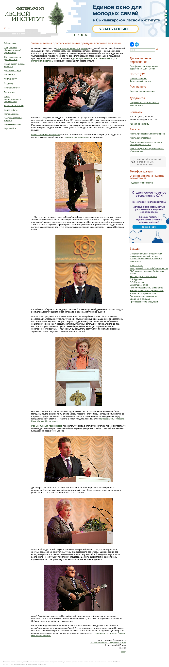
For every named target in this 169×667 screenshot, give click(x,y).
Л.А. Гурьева (136, 279)
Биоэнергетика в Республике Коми (147, 290)
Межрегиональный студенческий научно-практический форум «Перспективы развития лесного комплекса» (146, 257)
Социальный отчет (139, 285)
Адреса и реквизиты (140, 124)
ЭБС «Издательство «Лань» (143, 276)
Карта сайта (10, 128)
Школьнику (9, 74)
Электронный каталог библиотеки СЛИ (149, 268)
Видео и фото (10, 110)
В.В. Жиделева (137, 282)
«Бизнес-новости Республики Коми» (108, 642)
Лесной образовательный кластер (146, 287)
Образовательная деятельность (12, 58)
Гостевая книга (11, 114)
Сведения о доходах (140, 299)
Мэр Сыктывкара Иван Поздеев (46, 426)
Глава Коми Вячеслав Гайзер (45, 134)
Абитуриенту (10, 79)
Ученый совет (136, 265)
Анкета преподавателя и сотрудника (147, 134)
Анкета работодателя (140, 138)
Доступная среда (12, 70)
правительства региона (77, 137)
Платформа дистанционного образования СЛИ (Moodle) (144, 67)
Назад (123, 651)
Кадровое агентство (13, 105)
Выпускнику (9, 92)
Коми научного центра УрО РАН (72, 48)
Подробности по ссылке (141, 183)
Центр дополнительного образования (12, 99)
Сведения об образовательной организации (12, 50)
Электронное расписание (142, 91)
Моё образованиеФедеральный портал (140, 79)
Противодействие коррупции (144, 301)
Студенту (8, 83)
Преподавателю (12, 87)
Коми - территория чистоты (143, 293)
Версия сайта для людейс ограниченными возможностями (149, 162)
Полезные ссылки (12, 124)
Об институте (10, 43)
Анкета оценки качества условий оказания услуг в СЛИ (146, 143)
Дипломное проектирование (143, 296)
